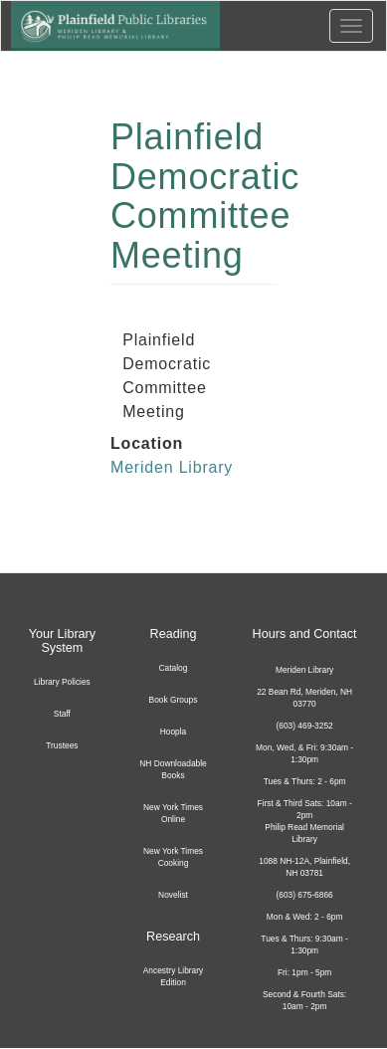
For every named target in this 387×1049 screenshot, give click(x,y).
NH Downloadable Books (173, 769)
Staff (62, 714)
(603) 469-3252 (304, 726)
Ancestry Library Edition (173, 976)
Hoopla (173, 731)
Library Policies (62, 682)
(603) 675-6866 (304, 895)
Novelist (173, 895)
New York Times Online (173, 813)
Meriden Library (171, 467)
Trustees (62, 745)
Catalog (173, 668)
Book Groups (173, 700)
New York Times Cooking (173, 857)
